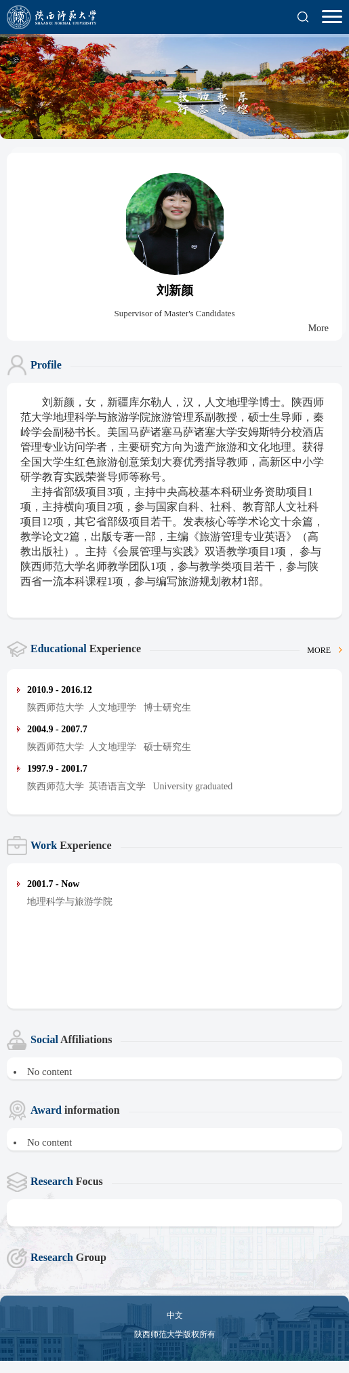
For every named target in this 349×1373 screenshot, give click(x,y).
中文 (175, 1315)
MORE (324, 650)
